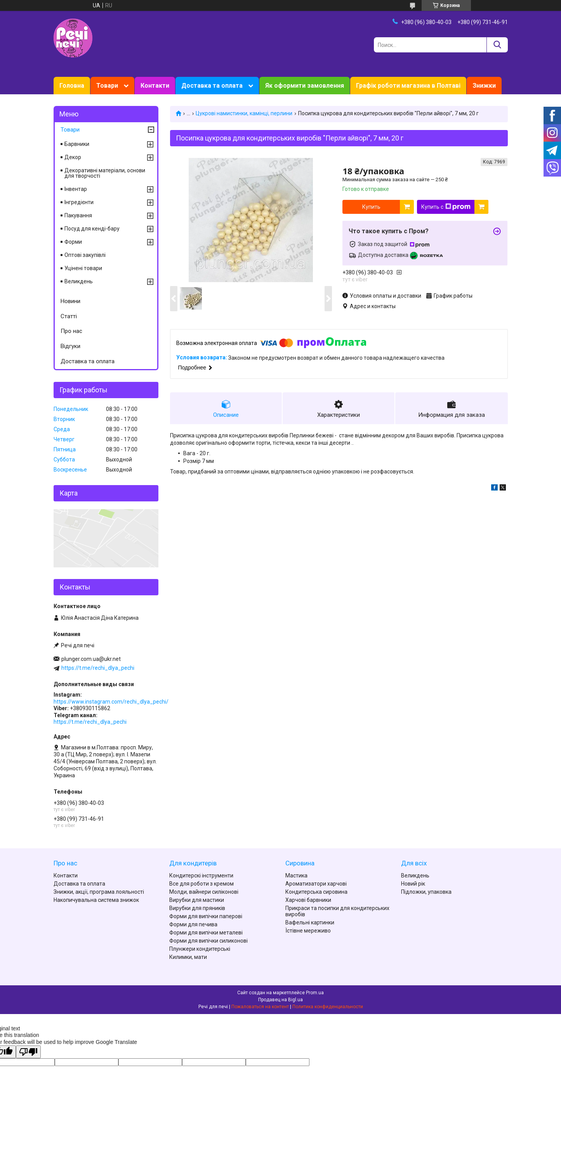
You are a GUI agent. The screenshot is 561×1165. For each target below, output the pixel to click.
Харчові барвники (308, 900)
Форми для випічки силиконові (208, 941)
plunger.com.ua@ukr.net (91, 659)
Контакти (155, 85)
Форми (73, 242)
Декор (72, 157)
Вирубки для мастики (196, 900)
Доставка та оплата (212, 85)
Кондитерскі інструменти (201, 875)
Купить (371, 207)
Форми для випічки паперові (205, 916)
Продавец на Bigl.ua (280, 999)
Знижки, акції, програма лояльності (99, 892)
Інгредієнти (79, 202)
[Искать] (497, 44)
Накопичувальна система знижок (96, 900)
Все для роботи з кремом (201, 884)
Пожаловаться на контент (260, 1006)
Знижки (484, 85)
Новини (70, 301)
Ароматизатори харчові (316, 884)
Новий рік (413, 884)
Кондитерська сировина (316, 892)
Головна (71, 85)
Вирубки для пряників (197, 908)
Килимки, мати (188, 957)
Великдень (78, 281)
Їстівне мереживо (308, 930)
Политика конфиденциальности (327, 1006)
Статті (69, 316)
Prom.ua (315, 992)
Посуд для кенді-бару (92, 228)
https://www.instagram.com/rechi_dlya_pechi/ (111, 702)
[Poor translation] (28, 1051)
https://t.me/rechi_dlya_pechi (97, 668)
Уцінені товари (83, 268)
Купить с (446, 206)
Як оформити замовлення (304, 85)
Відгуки (70, 346)
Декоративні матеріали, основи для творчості (104, 173)
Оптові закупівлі (85, 255)
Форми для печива (193, 924)
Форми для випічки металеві (206, 932)
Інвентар (75, 189)
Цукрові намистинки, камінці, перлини (244, 113)
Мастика (296, 875)
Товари (107, 85)
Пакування (78, 215)
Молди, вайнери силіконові (203, 892)
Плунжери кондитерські (199, 949)
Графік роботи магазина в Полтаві (408, 85)
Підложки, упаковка (426, 892)
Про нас (71, 331)
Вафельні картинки (309, 922)
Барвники (76, 144)
